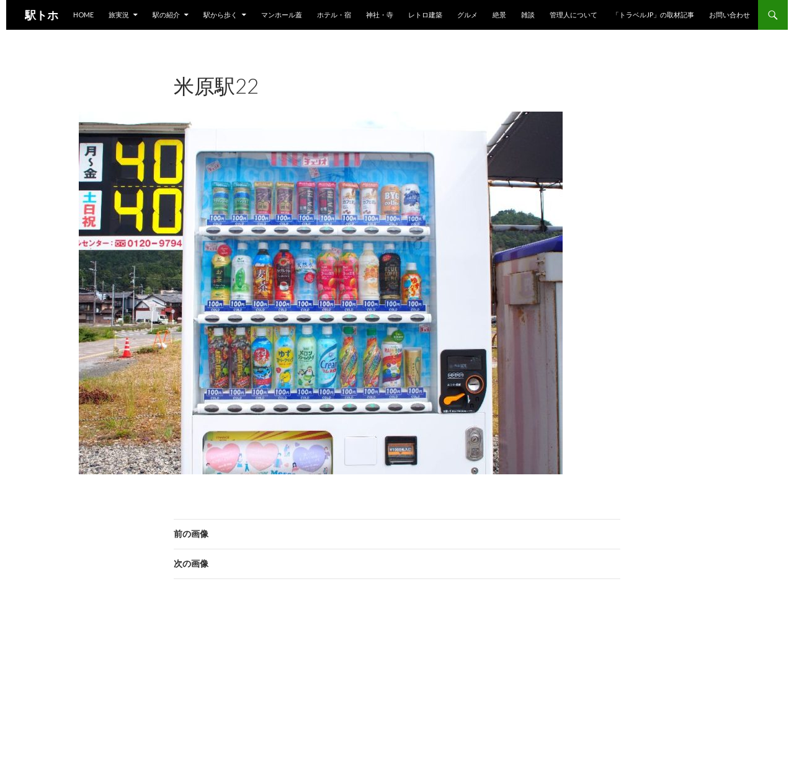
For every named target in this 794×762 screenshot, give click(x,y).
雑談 (528, 15)
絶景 (499, 15)
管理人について (573, 15)
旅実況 (119, 15)
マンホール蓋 (281, 15)
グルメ (467, 15)
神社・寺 (379, 15)
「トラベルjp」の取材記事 (653, 15)
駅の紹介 (166, 15)
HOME (83, 15)
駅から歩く (220, 15)
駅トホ (41, 15)
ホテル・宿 (334, 15)
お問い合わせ (729, 15)
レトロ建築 (425, 15)
